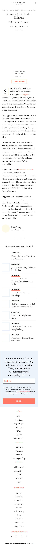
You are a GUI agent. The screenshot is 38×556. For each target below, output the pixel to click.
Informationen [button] (19, 487)
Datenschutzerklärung (23, 391)
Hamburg (19, 420)
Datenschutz (19, 522)
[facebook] (11, 537)
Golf (19, 474)
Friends (19, 518)
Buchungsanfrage (19, 458)
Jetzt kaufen (19, 81)
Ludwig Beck (25, 94)
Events (19, 507)
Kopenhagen (19, 423)
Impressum (19, 526)
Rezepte (19, 478)
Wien (19, 431)
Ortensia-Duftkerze (25, 169)
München (19, 427)
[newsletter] (27, 537)
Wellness (19, 451)
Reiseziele (19, 447)
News (19, 482)
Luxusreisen (19, 442)
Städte (19, 411)
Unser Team (19, 500)
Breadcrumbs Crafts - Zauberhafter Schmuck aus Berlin (22, 281)
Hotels (19, 454)
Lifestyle (19, 462)
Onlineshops (19, 471)
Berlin (18, 416)
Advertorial (19, 30)
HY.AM (31, 543)
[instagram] (16, 537)
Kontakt (19, 496)
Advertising (19, 511)
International (19, 438)
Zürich (19, 434)
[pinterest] (22, 537)
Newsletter (19, 504)
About (19, 493)
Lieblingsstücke (19, 467)
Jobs (19, 515)
